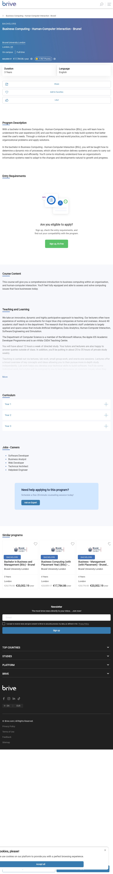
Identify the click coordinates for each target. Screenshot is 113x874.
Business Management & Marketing (29, 16)
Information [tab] (81, 31)
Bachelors (4, 16)
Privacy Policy (58, 591)
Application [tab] (32, 31)
